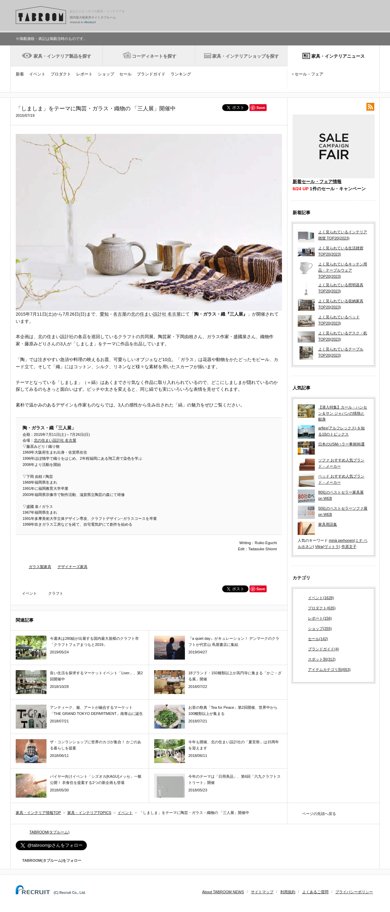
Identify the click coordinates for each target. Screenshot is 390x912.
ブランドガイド (151, 74)
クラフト (55, 593)
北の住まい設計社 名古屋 (156, 314)
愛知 (104, 314)
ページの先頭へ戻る (319, 814)
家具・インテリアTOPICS (89, 813)
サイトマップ (262, 892)
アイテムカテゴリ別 (329, 670)
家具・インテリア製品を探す (62, 56)
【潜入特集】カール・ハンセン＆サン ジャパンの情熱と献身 (342, 413)
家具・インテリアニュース (338, 56)
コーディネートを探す (154, 56)
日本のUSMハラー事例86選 (341, 444)
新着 (20, 74)
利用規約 (287, 892)
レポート (84, 74)
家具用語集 (327, 524)
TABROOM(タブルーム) (49, 832)
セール (125, 74)
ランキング (181, 74)
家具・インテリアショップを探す (245, 56)
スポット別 (322, 660)
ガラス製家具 (40, 567)
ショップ (106, 74)
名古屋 (119, 314)
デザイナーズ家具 (72, 567)
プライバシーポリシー (354, 892)
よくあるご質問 (315, 892)
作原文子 (349, 546)
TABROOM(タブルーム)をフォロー (49, 860)
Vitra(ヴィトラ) (327, 546)
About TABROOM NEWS (223, 892)
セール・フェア (309, 74)
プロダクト (61, 74)
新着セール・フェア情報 (317, 181)
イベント (37, 74)
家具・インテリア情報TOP (38, 813)
